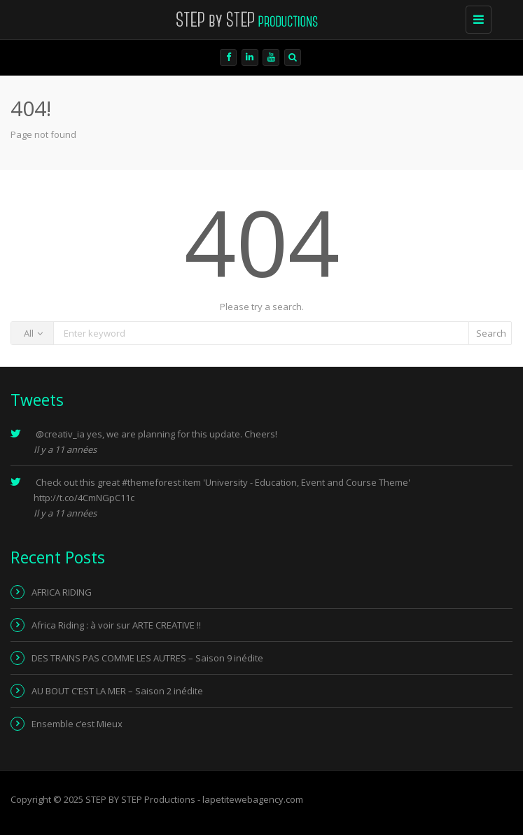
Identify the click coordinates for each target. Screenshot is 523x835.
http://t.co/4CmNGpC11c (84, 497)
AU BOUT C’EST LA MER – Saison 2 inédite (117, 691)
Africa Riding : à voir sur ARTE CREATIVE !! (116, 625)
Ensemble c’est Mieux (77, 723)
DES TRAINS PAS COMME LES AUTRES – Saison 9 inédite (147, 658)
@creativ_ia (60, 434)
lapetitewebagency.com (252, 799)
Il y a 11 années (65, 449)
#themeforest (151, 482)
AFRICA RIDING (62, 592)
